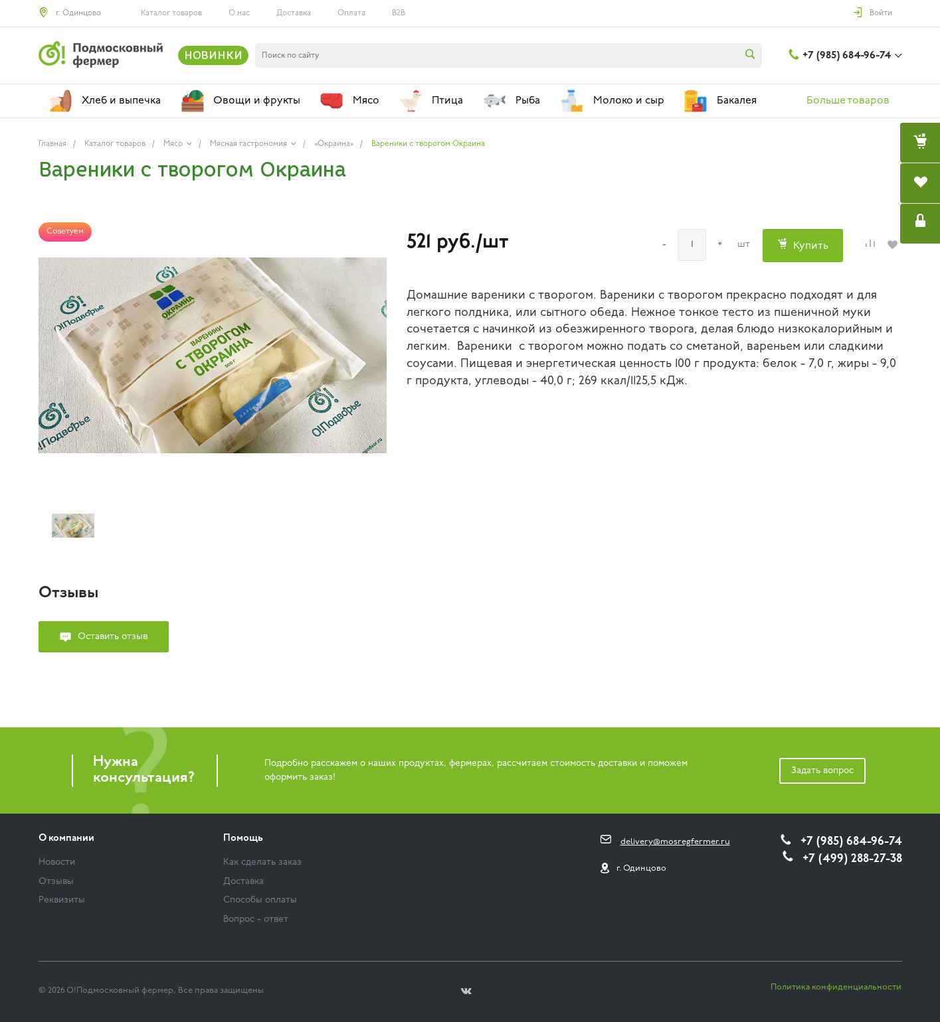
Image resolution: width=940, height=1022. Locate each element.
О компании (66, 838)
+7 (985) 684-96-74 (846, 55)
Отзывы (56, 882)
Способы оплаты (260, 900)
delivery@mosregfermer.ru (675, 842)
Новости (57, 862)
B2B (398, 13)
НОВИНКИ (213, 55)
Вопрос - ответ (255, 919)
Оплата (351, 13)
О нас (239, 13)
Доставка (293, 13)
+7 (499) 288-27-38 (852, 859)
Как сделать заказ (262, 862)
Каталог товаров (171, 13)
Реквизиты (62, 900)
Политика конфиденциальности (836, 987)
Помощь (243, 838)
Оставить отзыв (112, 637)
